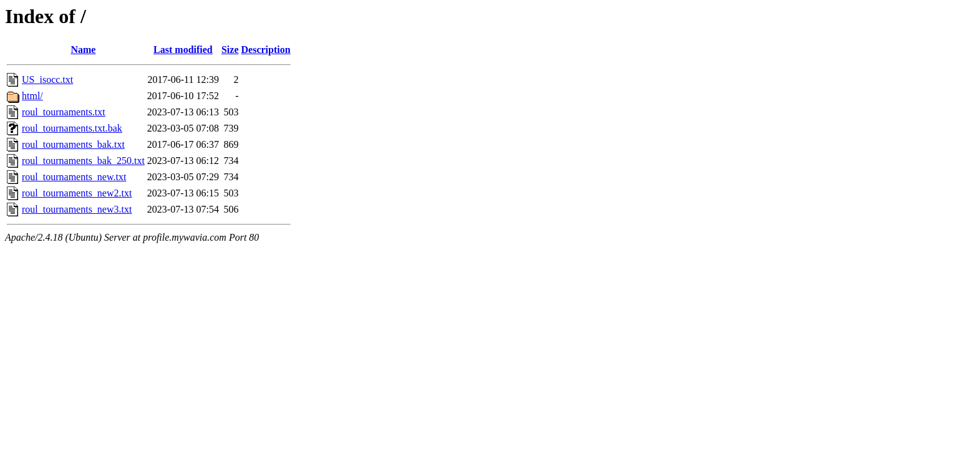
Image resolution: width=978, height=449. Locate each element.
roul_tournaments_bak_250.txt (83, 160)
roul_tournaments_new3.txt (77, 209)
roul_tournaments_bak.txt (73, 144)
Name (82, 49)
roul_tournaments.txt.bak (72, 128)
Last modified (183, 49)
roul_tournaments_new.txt (74, 176)
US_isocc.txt (47, 79)
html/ (32, 95)
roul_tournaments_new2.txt (77, 193)
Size (230, 49)
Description (266, 49)
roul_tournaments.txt (63, 112)
